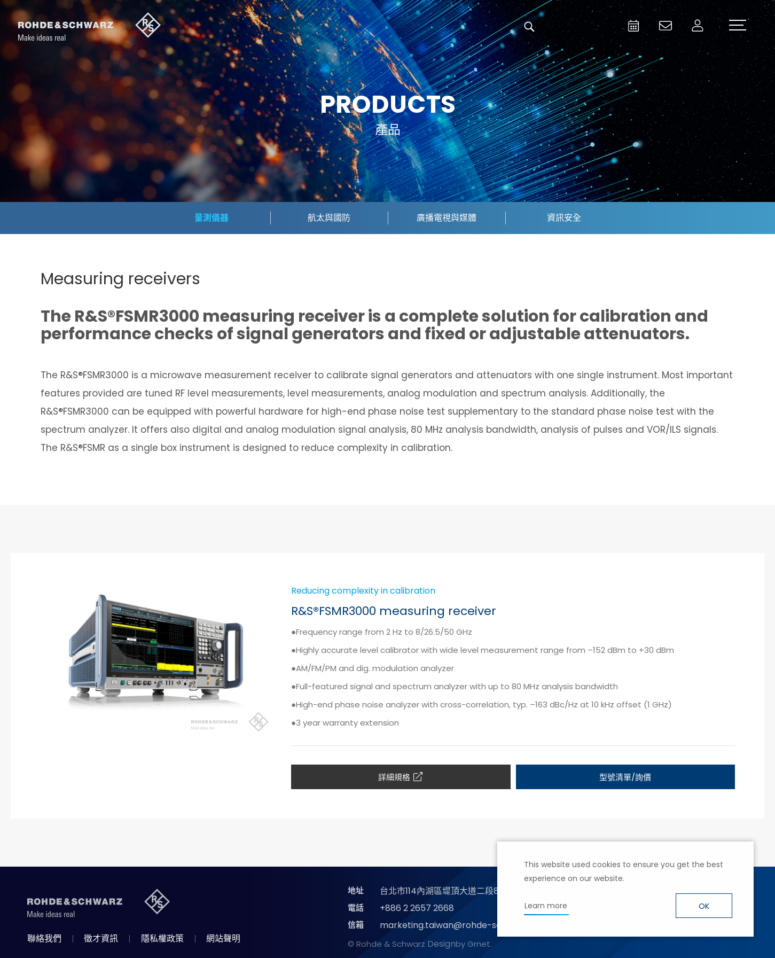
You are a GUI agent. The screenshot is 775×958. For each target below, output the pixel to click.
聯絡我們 (44, 938)
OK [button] (704, 906)
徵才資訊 (101, 938)
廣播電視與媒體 (446, 218)
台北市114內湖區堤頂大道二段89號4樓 (453, 891)
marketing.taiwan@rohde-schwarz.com (464, 925)
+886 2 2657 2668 (417, 908)
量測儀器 (211, 218)
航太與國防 (329, 218)
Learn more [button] (546, 905)
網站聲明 (223, 938)
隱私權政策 (162, 938)
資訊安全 (564, 218)
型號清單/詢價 (625, 777)
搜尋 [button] (529, 26)
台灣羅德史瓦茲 (89, 27)
